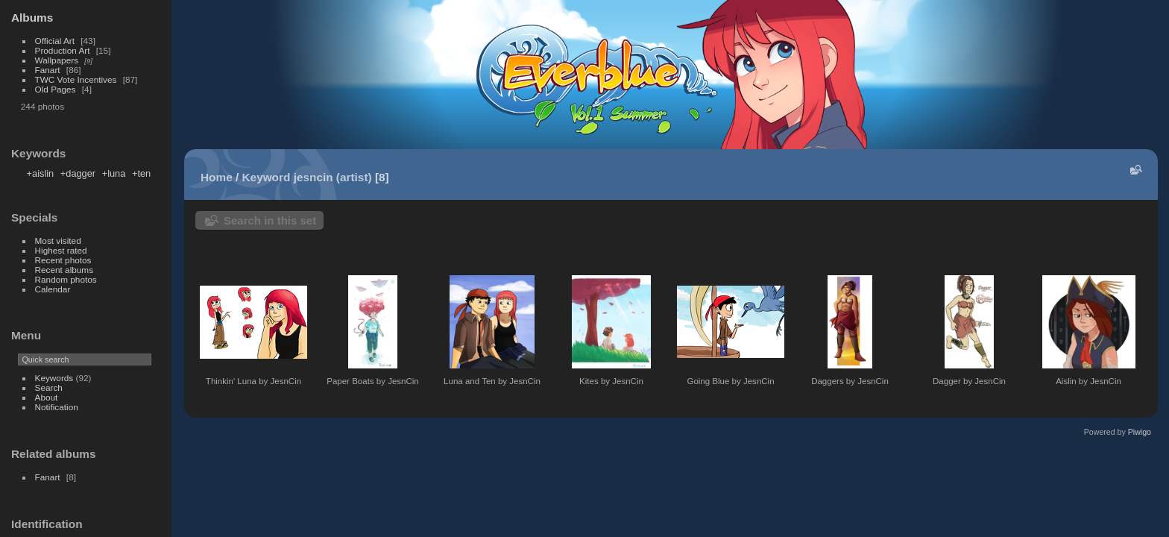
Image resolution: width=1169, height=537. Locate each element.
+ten (141, 173)
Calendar (53, 289)
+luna (114, 173)
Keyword (266, 177)
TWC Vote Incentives (76, 79)
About (46, 397)
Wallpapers (56, 60)
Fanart (47, 70)
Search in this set (270, 220)
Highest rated (61, 250)
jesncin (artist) (333, 177)
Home (217, 177)
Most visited (58, 240)
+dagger (77, 173)
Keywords (54, 378)
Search (49, 387)
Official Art (55, 40)
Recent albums (64, 269)
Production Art (62, 50)
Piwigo (1139, 431)
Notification (56, 407)
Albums (32, 17)
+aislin (40, 173)
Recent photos (63, 260)
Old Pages (55, 89)
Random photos (66, 279)
